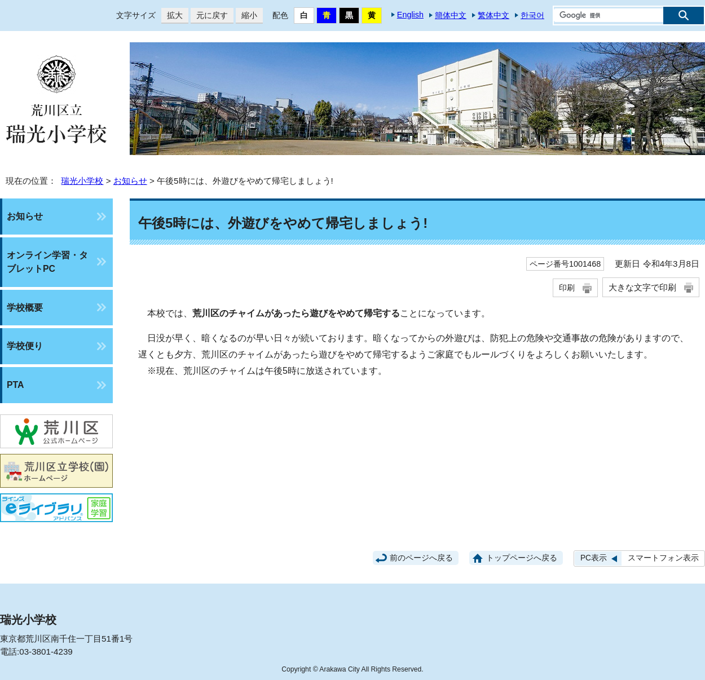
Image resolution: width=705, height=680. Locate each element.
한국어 (532, 15)
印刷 (567, 287)
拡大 (172, 15)
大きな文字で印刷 (642, 287)
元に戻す (209, 15)
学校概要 (25, 307)
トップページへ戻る (521, 558)
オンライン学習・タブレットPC (47, 261)
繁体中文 (493, 15)
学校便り (25, 346)
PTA (15, 385)
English (410, 14)
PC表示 (593, 558)
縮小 (246, 15)
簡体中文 (450, 15)
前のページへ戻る (421, 558)
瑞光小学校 (82, 181)
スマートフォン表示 (663, 558)
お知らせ (130, 181)
